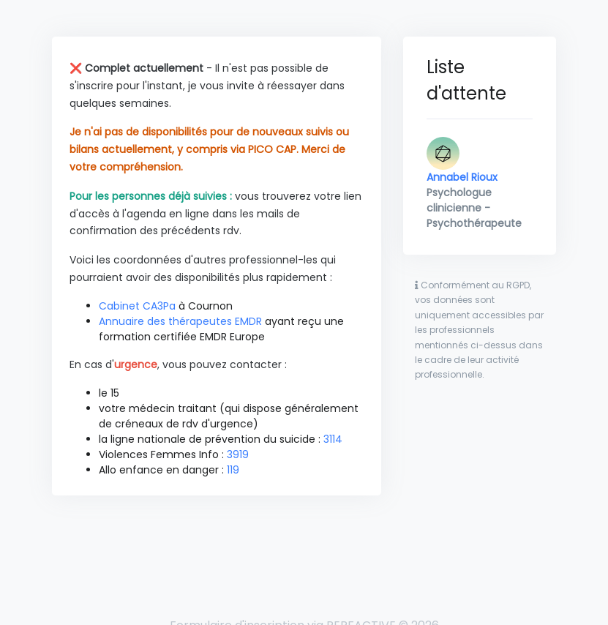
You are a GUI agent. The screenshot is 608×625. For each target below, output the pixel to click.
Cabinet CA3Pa (137, 306)
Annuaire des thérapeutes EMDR (180, 321)
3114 (332, 439)
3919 (238, 454)
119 (233, 470)
